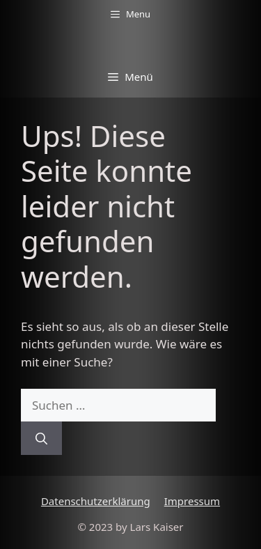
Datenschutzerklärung (95, 501)
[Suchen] (41, 438)
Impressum (192, 501)
